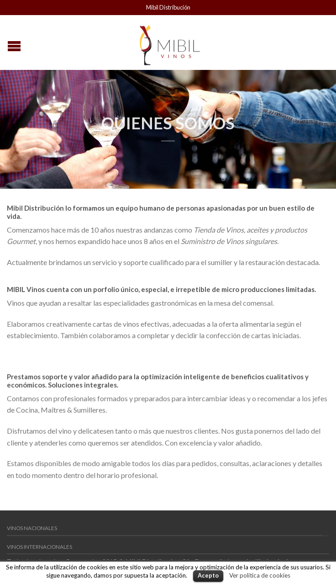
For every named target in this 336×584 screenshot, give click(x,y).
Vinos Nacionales (32, 528)
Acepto (208, 575)
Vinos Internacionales (39, 547)
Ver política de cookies (259, 575)
